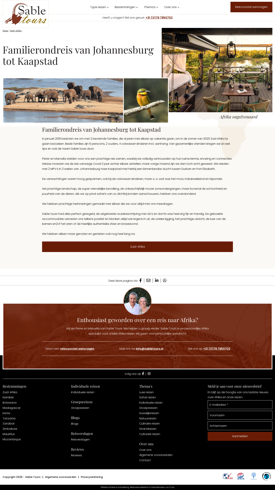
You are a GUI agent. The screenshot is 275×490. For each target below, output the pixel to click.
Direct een (70, 349)
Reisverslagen (80, 439)
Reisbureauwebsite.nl (139, 487)
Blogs (74, 424)
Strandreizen (147, 429)
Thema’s (150, 7)
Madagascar (12, 408)
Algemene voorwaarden (156, 455)
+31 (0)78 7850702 (159, 18)
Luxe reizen (146, 392)
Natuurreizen (147, 418)
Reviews (76, 455)
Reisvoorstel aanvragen (251, 7)
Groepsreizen (80, 408)
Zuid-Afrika (15, 30)
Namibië (8, 397)
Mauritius (9, 434)
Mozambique (12, 439)
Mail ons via (141, 349)
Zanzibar (9, 424)
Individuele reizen (82, 392)
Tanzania (9, 418)
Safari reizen (147, 397)
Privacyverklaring (92, 477)
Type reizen (98, 7)
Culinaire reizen (149, 424)
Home (5, 30)
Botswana (9, 403)
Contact (145, 460)
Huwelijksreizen (149, 413)
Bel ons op (209, 349)
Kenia (6, 413)
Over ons (170, 7)
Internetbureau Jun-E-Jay (162, 487)
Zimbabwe (10, 429)
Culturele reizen (149, 434)
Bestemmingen (125, 7)
